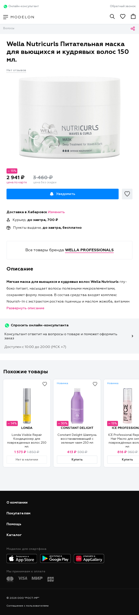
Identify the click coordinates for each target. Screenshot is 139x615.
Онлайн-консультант (21, 6)
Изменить (56, 212)
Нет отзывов (16, 70)
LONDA (27, 428)
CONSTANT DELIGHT (77, 428)
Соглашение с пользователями (28, 606)
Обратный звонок (123, 6)
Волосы (8, 28)
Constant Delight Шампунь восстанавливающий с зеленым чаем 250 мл (77, 438)
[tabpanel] (69, 117)
